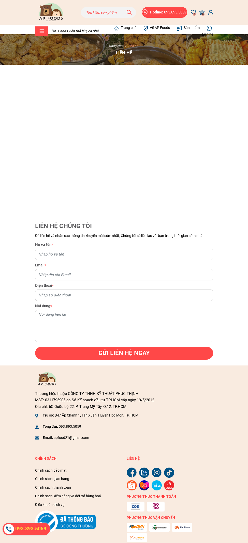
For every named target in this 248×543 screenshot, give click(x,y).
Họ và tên (44, 244)
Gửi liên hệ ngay (124, 353)
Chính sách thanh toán (53, 487)
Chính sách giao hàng (52, 479)
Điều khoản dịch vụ (50, 505)
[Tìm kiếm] (129, 12)
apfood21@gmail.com (71, 438)
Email (40, 265)
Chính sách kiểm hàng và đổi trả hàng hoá (68, 496)
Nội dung (43, 306)
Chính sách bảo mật (51, 470)
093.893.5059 (70, 426)
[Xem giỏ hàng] (202, 12)
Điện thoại (44, 285)
